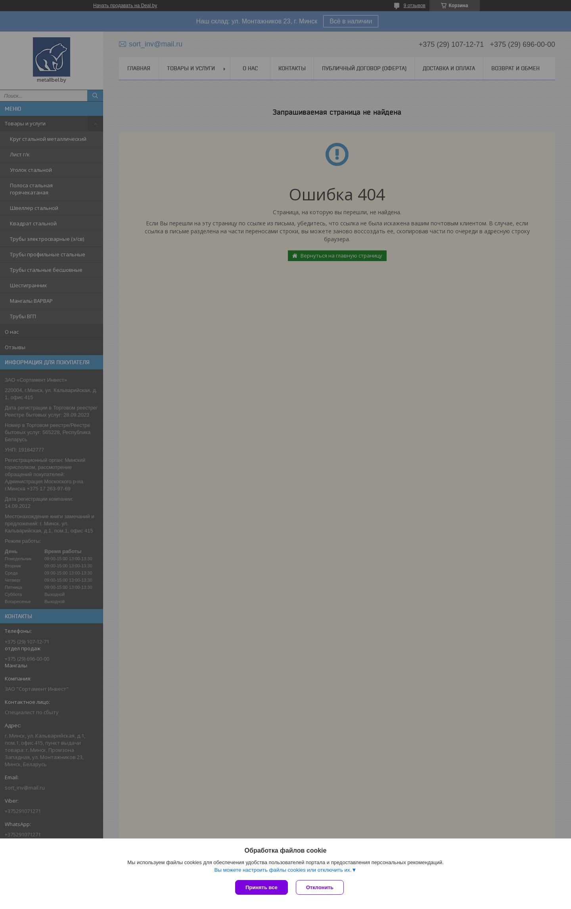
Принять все (261, 887)
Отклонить (319, 887)
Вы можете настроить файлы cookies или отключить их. (282, 870)
